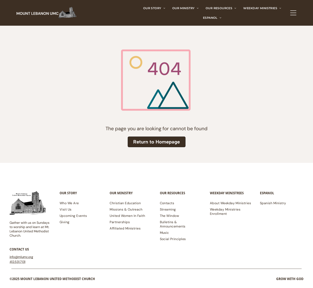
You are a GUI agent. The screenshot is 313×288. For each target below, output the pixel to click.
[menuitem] (154, 8)
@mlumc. (21, 257)
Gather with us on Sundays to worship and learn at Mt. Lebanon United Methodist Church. (29, 229)
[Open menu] (293, 13)
